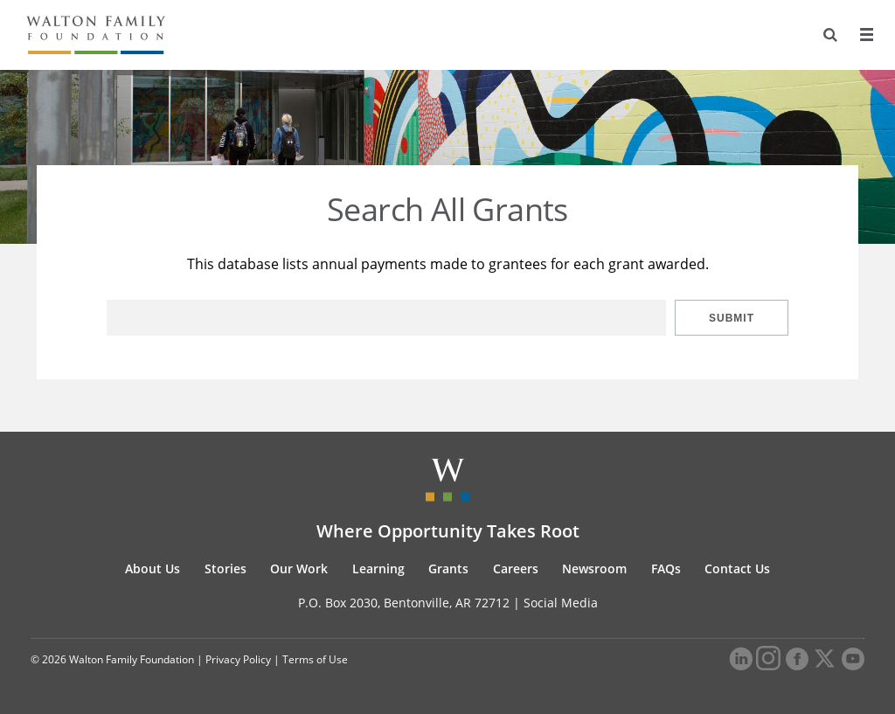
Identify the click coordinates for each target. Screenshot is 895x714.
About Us (152, 568)
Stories (225, 568)
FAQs (666, 568)
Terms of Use (315, 659)
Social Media (561, 602)
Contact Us (737, 568)
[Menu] (866, 35)
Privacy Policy (238, 659)
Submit (731, 318)
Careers (515, 568)
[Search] (830, 35)
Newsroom (594, 568)
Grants (448, 568)
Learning (378, 568)
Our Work (299, 568)
